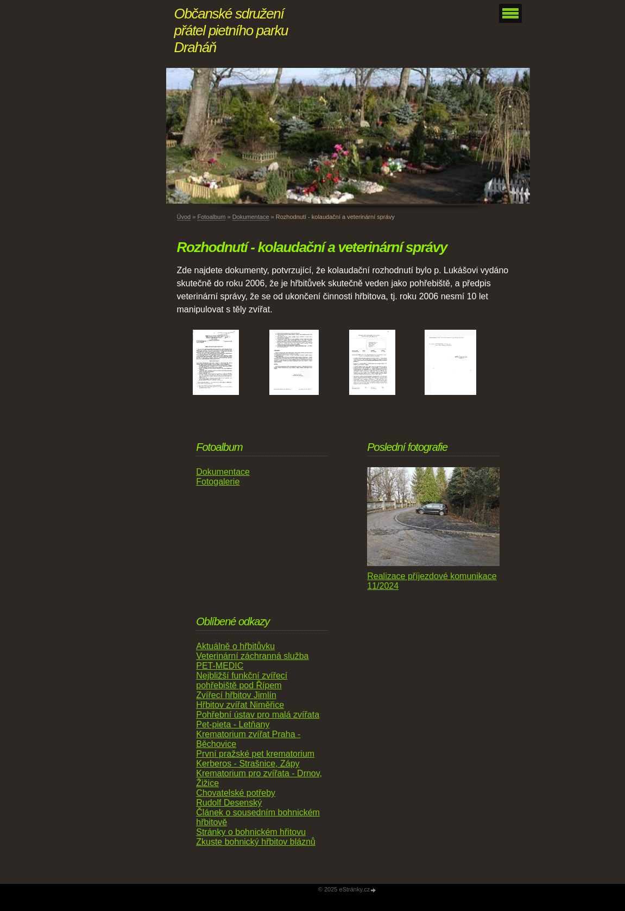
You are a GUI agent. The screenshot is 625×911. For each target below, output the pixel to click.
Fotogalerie (217, 481)
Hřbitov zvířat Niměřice (240, 704)
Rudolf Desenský (229, 802)
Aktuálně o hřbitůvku (235, 646)
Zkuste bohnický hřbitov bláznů (255, 841)
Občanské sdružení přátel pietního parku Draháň (231, 30)
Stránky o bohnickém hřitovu (251, 832)
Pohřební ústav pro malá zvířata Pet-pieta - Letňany (257, 719)
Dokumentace (250, 216)
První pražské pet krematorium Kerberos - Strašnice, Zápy (255, 758)
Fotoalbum (211, 216)
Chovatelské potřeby (235, 792)
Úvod (184, 216)
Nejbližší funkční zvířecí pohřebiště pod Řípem (241, 680)
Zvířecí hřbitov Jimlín (236, 695)
